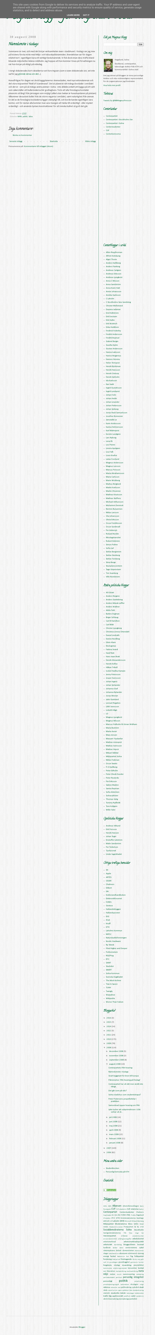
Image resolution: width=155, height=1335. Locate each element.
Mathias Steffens (113, 498)
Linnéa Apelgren (113, 448)
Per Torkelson (112, 847)
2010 (109, 1039)
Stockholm (139, 1230)
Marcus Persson (113, 470)
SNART (109, 970)
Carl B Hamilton (113, 621)
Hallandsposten (113, 913)
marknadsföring (132, 1271)
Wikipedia (110, 998)
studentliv (115, 1293)
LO (107, 714)
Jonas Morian (112, 696)
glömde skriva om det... (29, 74)
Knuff (108, 924)
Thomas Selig (112, 799)
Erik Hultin (110, 320)
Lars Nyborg (111, 438)
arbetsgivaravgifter (125, 1239)
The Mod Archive (113, 980)
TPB (125, 1233)
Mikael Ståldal (112, 753)
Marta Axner (111, 731)
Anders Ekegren (113, 596)
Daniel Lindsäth (112, 635)
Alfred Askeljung (113, 256)
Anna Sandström (113, 284)
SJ (135, 1227)
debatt (118, 1251)
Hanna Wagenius (113, 356)
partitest (119, 1277)
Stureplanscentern (114, 566)
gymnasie (134, 1262)
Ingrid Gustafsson (114, 388)
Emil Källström (112, 313)
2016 (109, 1018)
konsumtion (132, 1268)
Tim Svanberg (112, 573)
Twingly (109, 991)
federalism (121, 1256)
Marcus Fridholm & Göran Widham (121, 724)
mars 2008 (114, 1134)
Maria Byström (112, 728)
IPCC (113, 1218)
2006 (109, 1152)
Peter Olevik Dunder (115, 774)
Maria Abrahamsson (115, 473)
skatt (141, 1287)
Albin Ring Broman (114, 252)
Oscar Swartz (111, 764)
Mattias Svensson (114, 746)
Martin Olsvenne (113, 491)
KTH (107, 927)
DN (107, 891)
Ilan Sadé (110, 384)
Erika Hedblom (112, 327)
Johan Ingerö (111, 682)
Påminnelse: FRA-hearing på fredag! (124, 1080)
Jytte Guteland (112, 699)
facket (113, 1256)
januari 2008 (115, 1143)
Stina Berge (111, 562)
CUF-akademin (121, 1209)
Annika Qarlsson (113, 295)
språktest (125, 1290)
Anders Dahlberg (113, 263)
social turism (113, 1290)
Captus (141, 1209)
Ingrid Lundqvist (113, 391)
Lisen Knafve (111, 455)
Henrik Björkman (113, 366)
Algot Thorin (111, 259)
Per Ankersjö (111, 530)
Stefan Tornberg (113, 559)
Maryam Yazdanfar (114, 739)
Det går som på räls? (117, 1091)
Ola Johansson (112, 516)
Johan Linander (112, 402)
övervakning (114, 1299)
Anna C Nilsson (112, 281)
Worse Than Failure (114, 1002)
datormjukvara (109, 1251)
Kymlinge (140, 1218)
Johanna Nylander (114, 692)
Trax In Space (112, 984)
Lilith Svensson (112, 707)
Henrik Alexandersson (115, 660)
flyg (131, 1256)
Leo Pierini (110, 445)
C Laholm (110, 299)
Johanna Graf (112, 689)
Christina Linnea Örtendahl (117, 632)
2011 (109, 1035)
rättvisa (106, 1287)
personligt (107, 1281)
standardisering (138, 1290)
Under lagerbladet (114, 854)
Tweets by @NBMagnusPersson (117, 101)
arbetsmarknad (109, 1242)
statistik (106, 1293)
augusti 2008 (115, 1064)
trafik (105, 1296)
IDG (107, 916)
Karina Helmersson (114, 427)
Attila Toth (110, 610)
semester (113, 1287)
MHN (20, 117)
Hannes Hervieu (113, 359)
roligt (142, 1284)
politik (25, 117)
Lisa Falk (109, 452)
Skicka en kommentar (22, 135)
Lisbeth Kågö (111, 710)
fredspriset (116, 1259)
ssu (130, 1290)
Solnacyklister (112, 796)
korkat (141, 1268)
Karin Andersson (113, 423)
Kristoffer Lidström (114, 840)
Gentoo (109, 906)
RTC (107, 959)
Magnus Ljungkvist (114, 717)
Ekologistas (111, 646)
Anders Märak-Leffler (115, 603)
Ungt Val (139, 1233)
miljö (105, 1274)
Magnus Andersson (114, 463)
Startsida (54, 141)
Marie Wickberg (113, 480)
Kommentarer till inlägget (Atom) (38, 146)
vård (105, 1299)
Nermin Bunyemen (114, 509)
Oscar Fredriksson (114, 523)
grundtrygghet (124, 1262)
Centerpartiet (112, 116)
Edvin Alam (111, 642)
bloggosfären (129, 1245)
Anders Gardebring (114, 600)
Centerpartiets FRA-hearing (120, 1068)
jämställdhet (139, 1265)
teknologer (130, 1293)
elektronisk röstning (136, 1254)
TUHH (108, 988)
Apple (108, 874)
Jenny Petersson (113, 674)
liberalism (111, 1271)
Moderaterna (121, 1224)
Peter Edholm (112, 771)
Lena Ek (109, 441)
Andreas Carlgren (113, 270)
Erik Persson (111, 829)
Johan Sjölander (113, 685)
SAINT (108, 963)
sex (119, 1287)
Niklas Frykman (112, 760)
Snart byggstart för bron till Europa (123, 1076)
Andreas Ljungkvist (114, 277)
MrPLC (108, 934)
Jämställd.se (111, 420)
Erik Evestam (111, 317)
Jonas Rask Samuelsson (116, 413)
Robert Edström (113, 541)
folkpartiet (139, 1256)
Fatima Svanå (112, 649)
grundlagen (114, 1262)
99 (107, 870)
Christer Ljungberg (114, 628)
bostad (140, 1245)
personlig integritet (133, 1277)
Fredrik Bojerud (112, 338)
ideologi (117, 1265)
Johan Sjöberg (112, 409)
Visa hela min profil (111, 85)
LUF (111, 1221)
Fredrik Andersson (114, 334)
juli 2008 (113, 1117)
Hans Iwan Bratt (113, 657)
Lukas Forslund (112, 459)
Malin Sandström (113, 844)
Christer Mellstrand (114, 306)
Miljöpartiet (108, 1224)
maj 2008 (113, 1126)
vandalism (140, 1296)
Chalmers (110, 884)
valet (133, 1296)
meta (141, 1271)
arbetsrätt (107, 1245)
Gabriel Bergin (112, 341)
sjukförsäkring (125, 1287)
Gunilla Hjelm (112, 345)
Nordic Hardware (113, 941)
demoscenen (139, 1251)
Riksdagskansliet (113, 538)
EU (119, 1215)
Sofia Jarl (110, 548)
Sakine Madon (112, 785)
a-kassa (124, 1236)
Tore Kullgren (111, 806)
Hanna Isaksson (113, 352)
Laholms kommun (114, 931)
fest (127, 1256)
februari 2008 (115, 1139)
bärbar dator (118, 1248)
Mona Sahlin (133, 1224)
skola (105, 1290)
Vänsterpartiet (109, 1236)
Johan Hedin (111, 398)
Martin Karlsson (113, 488)
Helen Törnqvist (113, 363)
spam (120, 1290)
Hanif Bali (110, 653)
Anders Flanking (113, 267)
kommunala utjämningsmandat (115, 1268)
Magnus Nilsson (113, 721)
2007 (109, 1148)
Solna (31, 117)
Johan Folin (111, 395)
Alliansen (116, 1206)
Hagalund (140, 1215)
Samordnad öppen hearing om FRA (124, 1105)
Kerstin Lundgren (113, 434)
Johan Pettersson (113, 406)
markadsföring (121, 1271)
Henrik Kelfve (112, 664)
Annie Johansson (113, 292)
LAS (104, 1221)
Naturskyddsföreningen (116, 938)
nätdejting (140, 1274)
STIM (142, 1227)
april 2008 (114, 1130)
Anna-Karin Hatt (113, 288)
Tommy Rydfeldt (113, 803)
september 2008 (116, 1060)
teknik (123, 1293)
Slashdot (110, 966)
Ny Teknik (110, 945)
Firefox (133, 1215)
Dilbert (109, 888)
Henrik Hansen (112, 833)
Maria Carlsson (112, 477)
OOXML (105, 1227)
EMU (116, 1215)
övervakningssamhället (128, 1299)
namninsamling (129, 1274)
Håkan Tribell (112, 667)
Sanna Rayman (112, 789)
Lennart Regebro (113, 703)
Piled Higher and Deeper (116, 948)
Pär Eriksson (111, 781)
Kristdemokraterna (128, 1218)
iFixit (108, 920)
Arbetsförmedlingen (131, 1206)
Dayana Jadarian (113, 309)
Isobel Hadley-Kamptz (115, 671)
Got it (86, 15)
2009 (109, 1043)
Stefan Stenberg (113, 555)
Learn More (73, 15)
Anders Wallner (113, 607)
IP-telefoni (107, 1218)
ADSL (105, 1206)
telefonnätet (139, 1293)
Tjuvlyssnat (111, 851)
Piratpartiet (128, 1227)
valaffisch (127, 1296)
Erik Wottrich (111, 324)
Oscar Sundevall (113, 527)
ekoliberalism (114, 1254)
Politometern (112, 952)
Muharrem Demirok (114, 505)
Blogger (82, 1327)
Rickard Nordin (112, 534)
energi (106, 1256)
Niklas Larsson (112, 513)
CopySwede (107, 1215)
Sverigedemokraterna (112, 1233)
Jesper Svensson (113, 678)
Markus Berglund (113, 484)
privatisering (139, 1281)
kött (104, 1271)
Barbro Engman (112, 614)
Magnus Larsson (113, 466)
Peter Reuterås (112, 778)
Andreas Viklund (113, 826)
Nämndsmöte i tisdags (118, 1072)
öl (108, 1299)
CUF (107, 130)
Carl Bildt (110, 625)
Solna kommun (112, 973)
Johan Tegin (111, 836)
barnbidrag (118, 1245)
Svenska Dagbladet (114, 977)
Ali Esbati (110, 593)
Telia (130, 1233)
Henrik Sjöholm (112, 377)
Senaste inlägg (15, 141)
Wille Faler (110, 810)
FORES (108, 902)
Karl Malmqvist (112, 431)
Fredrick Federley (113, 331)
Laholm (116, 1221)
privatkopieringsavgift (111, 1284)
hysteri (141, 1262)
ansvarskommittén (110, 1239)
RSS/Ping (110, 956)
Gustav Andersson (114, 349)
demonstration (128, 1251)
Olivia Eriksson (112, 520)
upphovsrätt (117, 1296)
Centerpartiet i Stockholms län (119, 120)
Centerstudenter (113, 127)
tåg (110, 1296)
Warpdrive (110, 995)
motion (112, 1274)
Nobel (142, 1224)
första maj (136, 1259)
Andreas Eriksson (113, 274)
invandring (126, 1265)
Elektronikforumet (114, 899)
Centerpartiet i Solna (115, 123)
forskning (107, 1259)
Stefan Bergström (113, 552)
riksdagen (134, 1284)
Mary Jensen (111, 735)
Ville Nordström (113, 577)
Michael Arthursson (114, 502)
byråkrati (107, 1248)
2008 (109, 1048)
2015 (109, 1022)
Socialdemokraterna (113, 1230)
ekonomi (123, 1253)
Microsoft (128, 1221)
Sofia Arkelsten (112, 792)
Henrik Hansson (113, 370)
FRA (128, 1215)
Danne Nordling (113, 639)
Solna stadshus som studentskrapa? (124, 1095)
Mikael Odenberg (138, 1221)
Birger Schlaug (112, 617)
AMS (109, 1206)
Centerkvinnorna (113, 134)
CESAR (108, 881)
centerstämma (131, 1248)
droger (105, 1254)
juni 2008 (113, 1122)
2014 (109, 1026)
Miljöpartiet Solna (114, 756)
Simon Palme (112, 545)
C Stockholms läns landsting (118, 302)
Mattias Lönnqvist (114, 742)
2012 (109, 1031)
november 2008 (116, 1056)
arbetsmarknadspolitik (134, 1242)
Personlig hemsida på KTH (117, 1172)
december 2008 (116, 1051)
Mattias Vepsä (112, 749)
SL (138, 1227)
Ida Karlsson (111, 381)
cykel (141, 1248)
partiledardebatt (109, 1277)
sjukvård (135, 1287)
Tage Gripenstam (113, 569)
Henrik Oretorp (112, 373)
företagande (126, 1259)
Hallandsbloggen (113, 909)
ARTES (108, 877)
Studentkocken (112, 1168)
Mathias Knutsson (114, 495)
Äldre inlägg (90, 141)
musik (119, 1274)
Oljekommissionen (116, 1227)
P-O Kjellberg (111, 767)
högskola (107, 1265)
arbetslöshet (138, 1239)
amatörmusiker (138, 1236)
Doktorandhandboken (116, 895)
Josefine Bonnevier (114, 416)
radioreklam (124, 1284)
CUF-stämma (132, 1209)
